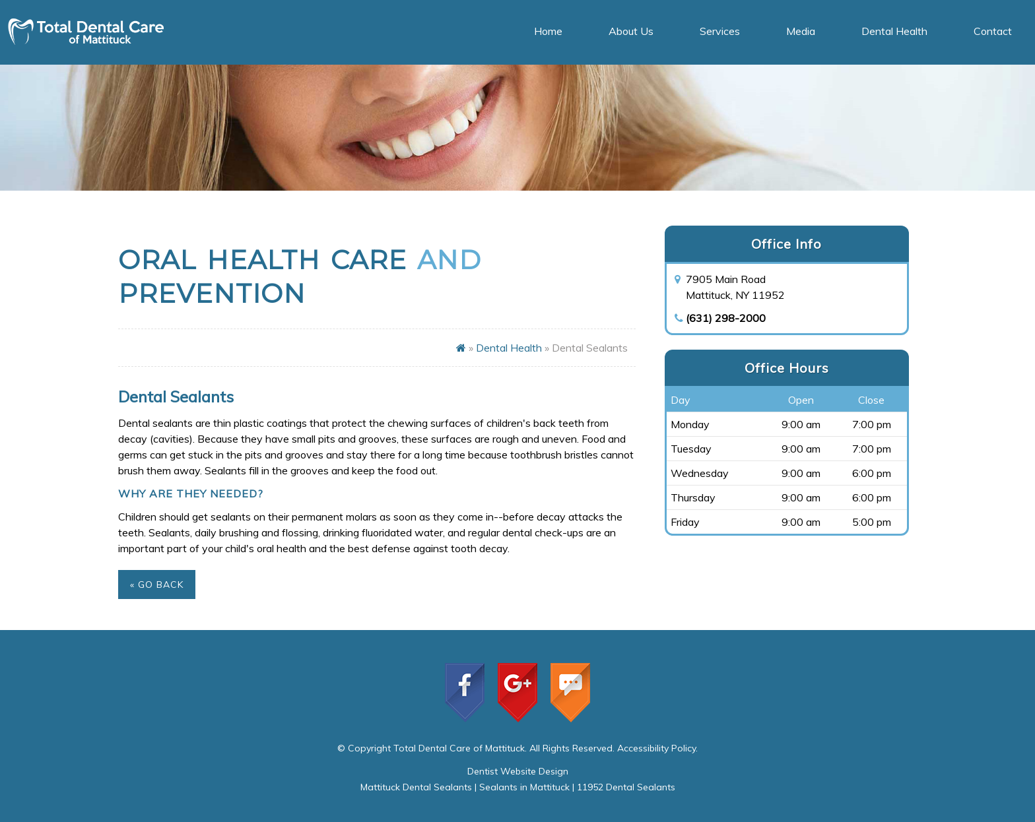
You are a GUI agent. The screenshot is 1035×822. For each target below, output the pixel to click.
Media (800, 31)
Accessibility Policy (656, 748)
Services (720, 31)
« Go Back (157, 584)
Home (548, 31)
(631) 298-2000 (726, 318)
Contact (993, 31)
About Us (631, 31)
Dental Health (894, 31)
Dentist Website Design (517, 771)
